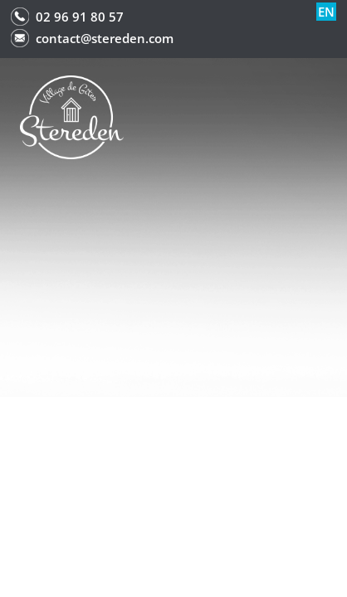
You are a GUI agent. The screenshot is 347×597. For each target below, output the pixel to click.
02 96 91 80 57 (80, 16)
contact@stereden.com (105, 38)
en (326, 11)
